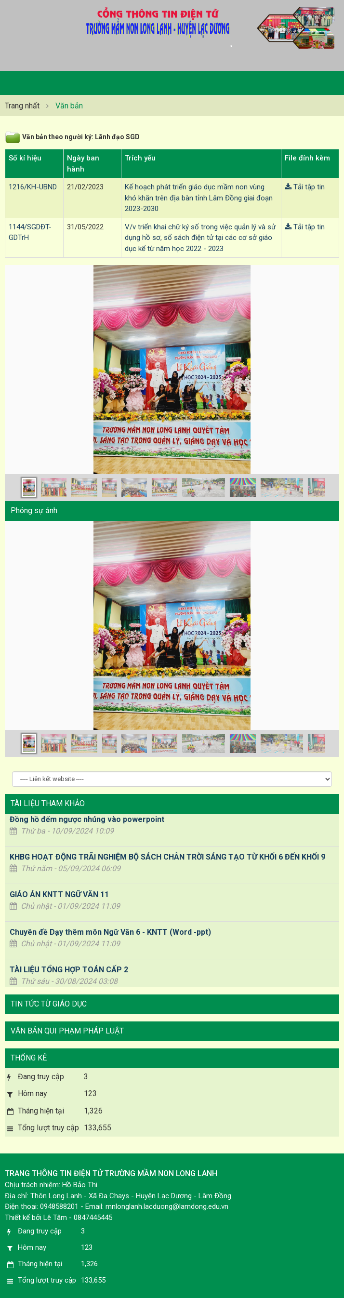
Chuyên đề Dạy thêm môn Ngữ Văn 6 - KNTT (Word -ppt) (110, 932)
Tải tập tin (305, 187)
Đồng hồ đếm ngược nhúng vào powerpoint (87, 819)
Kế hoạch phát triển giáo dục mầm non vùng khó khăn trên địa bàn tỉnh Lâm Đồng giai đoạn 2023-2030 (199, 198)
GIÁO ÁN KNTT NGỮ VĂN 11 (59, 894)
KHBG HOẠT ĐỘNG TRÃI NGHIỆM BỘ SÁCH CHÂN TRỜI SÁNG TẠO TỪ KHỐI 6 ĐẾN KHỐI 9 (167, 856)
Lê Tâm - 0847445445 (77, 1217)
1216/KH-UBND (33, 187)
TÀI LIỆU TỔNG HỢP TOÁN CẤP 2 (69, 969)
